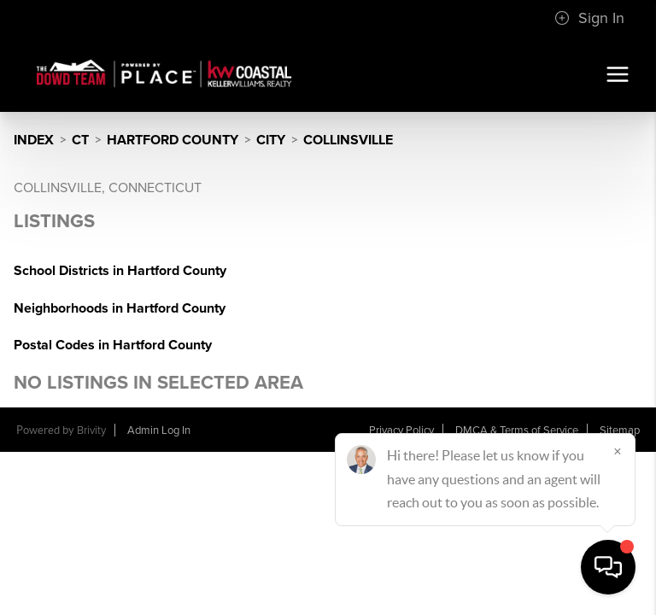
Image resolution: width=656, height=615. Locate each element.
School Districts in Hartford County (120, 270)
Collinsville (348, 140)
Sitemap (620, 430)
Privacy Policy (401, 430)
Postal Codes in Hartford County (113, 345)
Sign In (589, 17)
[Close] (617, 451)
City (270, 140)
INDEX (34, 140)
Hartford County (172, 140)
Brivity (91, 430)
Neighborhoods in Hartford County (120, 308)
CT (80, 140)
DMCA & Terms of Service (516, 430)
